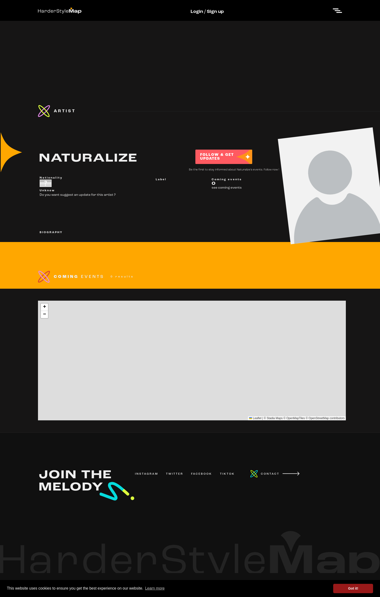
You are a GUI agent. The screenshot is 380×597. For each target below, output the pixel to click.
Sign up (215, 11)
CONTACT (270, 474)
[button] (44, 307)
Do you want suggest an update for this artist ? (78, 195)
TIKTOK (227, 474)
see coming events (227, 188)
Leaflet (255, 418)
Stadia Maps (275, 418)
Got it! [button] (353, 588)
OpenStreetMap (319, 418)
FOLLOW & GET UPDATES (217, 157)
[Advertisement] (190, 54)
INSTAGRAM (146, 474)
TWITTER (174, 474)
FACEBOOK (201, 474)
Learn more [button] (155, 588)
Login (197, 11)
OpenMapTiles (295, 418)
